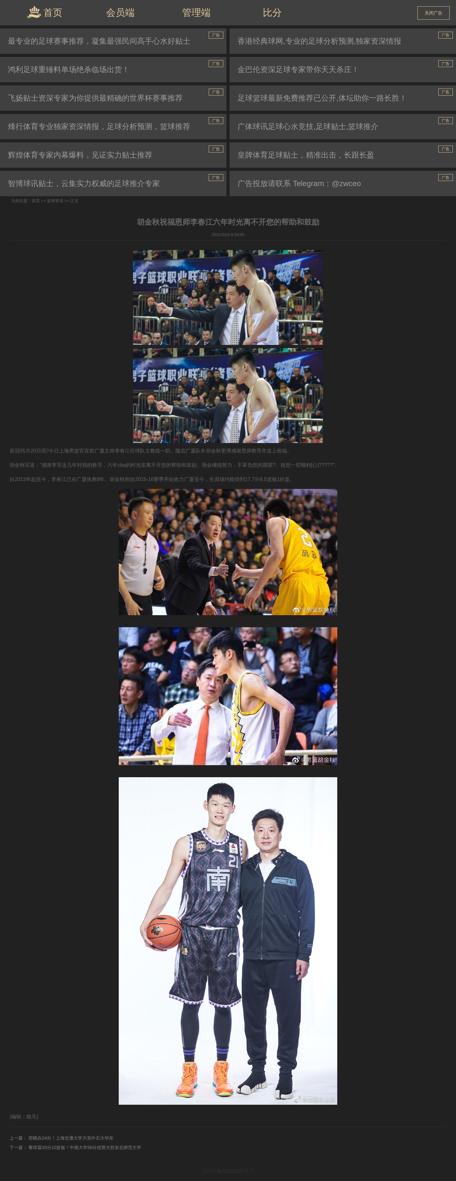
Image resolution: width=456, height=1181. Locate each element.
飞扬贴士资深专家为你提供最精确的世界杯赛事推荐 (95, 98)
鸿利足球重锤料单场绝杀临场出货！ (69, 69)
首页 (44, 12)
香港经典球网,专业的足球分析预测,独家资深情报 (319, 41)
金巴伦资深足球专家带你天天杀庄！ (298, 69)
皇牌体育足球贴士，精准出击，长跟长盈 (306, 155)
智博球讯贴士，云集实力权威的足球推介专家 (84, 183)
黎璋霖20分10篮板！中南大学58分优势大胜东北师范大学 (84, 1147)
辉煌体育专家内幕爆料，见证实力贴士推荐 (80, 155)
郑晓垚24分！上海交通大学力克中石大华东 (70, 1137)
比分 (272, 12)
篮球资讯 (55, 200)
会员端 (120, 12)
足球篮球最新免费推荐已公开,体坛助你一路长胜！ (322, 98)
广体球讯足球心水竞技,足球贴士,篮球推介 (308, 126)
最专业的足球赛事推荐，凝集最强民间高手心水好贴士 (99, 41)
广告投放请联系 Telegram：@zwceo (299, 183)
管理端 (196, 12)
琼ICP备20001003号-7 (228, 1171)
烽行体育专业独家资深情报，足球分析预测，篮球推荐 (99, 126)
